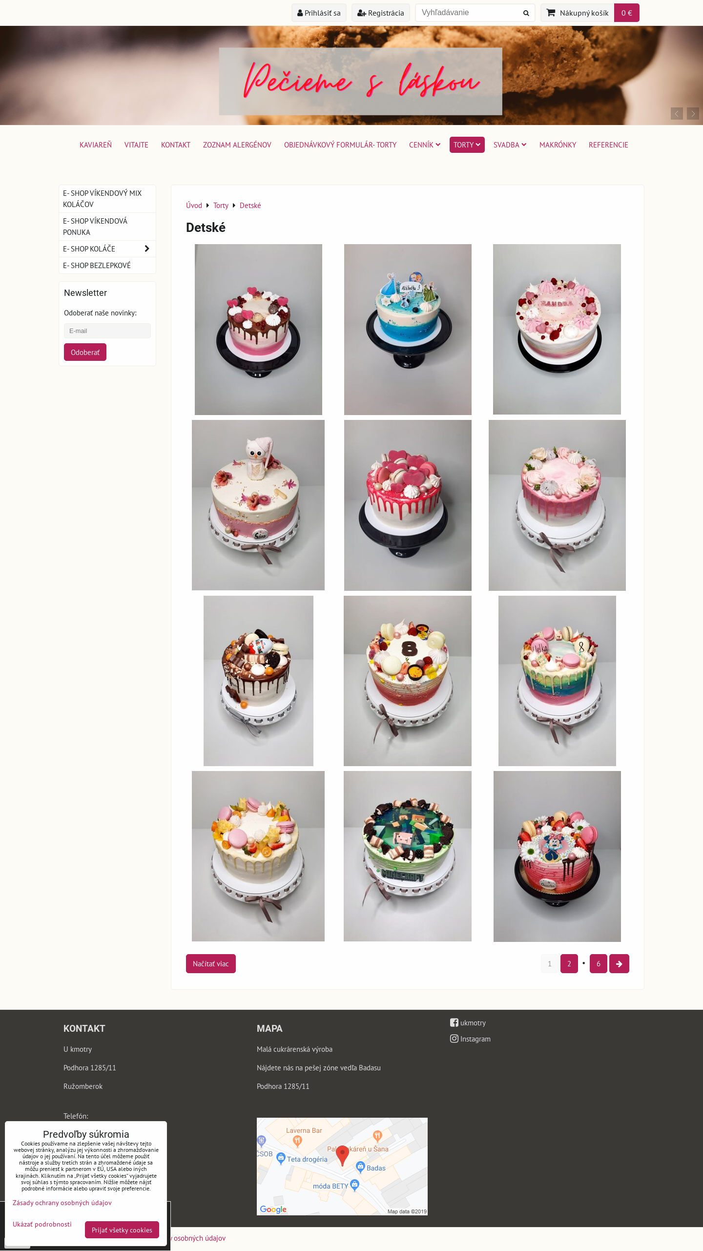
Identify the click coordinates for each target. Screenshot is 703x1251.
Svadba (510, 144)
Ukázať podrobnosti (42, 1224)
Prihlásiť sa (319, 13)
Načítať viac (211, 963)
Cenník (425, 144)
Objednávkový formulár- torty (340, 144)
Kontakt (175, 144)
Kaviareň (96, 144)
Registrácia (380, 13)
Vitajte (136, 144)
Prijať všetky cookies (122, 1229)
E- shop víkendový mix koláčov (102, 198)
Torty (467, 144)
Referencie (608, 144)
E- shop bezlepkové (97, 265)
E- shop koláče (109, 249)
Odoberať (85, 352)
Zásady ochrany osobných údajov (175, 1238)
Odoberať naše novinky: (100, 312)
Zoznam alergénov (237, 144)
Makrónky (557, 144)
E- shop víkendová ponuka (95, 226)
